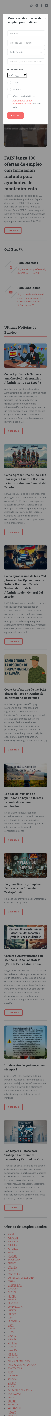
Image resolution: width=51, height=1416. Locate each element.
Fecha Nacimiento (16, 69)
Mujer (16, 82)
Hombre (17, 89)
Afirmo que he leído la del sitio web (27, 102)
